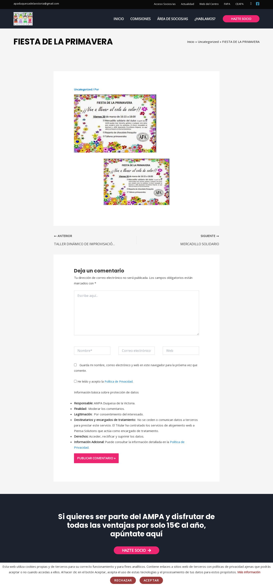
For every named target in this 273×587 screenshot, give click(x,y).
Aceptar (151, 580)
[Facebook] (257, 4)
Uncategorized (83, 89)
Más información (248, 572)
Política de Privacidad (119, 381)
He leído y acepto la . (103, 381)
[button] (251, 3)
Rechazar (123, 580)
